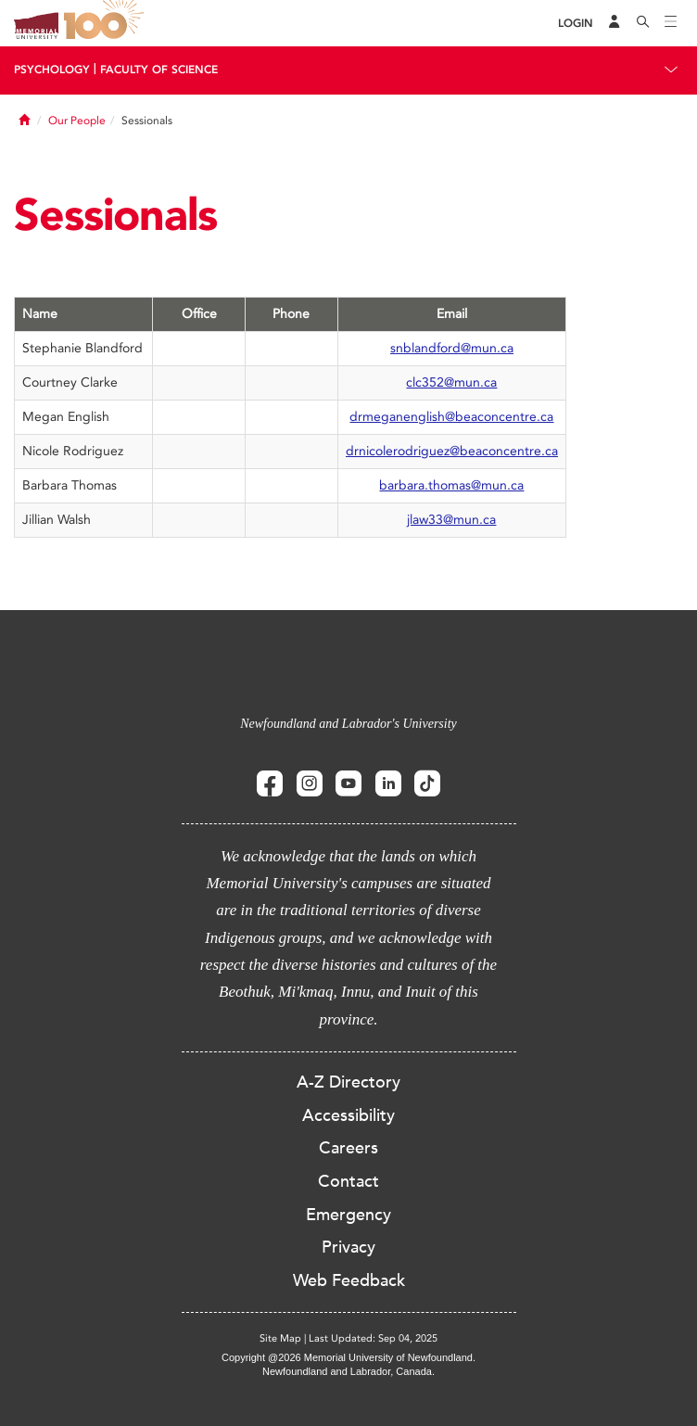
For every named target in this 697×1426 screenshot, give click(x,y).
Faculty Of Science (159, 69)
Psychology (52, 69)
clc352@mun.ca (451, 382)
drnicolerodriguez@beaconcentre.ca (452, 451)
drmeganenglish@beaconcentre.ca (451, 417)
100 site (106, 23)
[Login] (575, 23)
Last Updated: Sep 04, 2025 (373, 1338)
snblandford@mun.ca (451, 348)
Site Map (280, 1338)
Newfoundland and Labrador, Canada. (348, 1371)
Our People (77, 120)
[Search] (643, 23)
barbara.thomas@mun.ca (451, 485)
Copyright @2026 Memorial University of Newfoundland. (348, 1357)
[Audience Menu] (614, 23)
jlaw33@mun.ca (451, 520)
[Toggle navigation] (671, 23)
